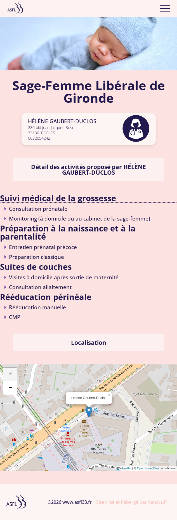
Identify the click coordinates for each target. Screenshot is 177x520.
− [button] (10, 388)
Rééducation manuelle (37, 307)
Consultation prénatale (38, 208)
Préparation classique (36, 257)
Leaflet (126, 468)
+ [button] (10, 374)
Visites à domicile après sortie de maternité (64, 277)
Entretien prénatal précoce (43, 247)
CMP (14, 317)
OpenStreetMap (148, 468)
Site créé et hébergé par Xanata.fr (131, 502)
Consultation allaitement (40, 287)
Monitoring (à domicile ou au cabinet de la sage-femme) (79, 218)
